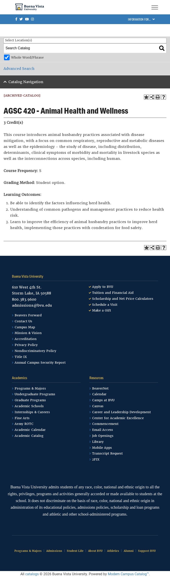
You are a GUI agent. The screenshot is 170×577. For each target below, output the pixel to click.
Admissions (54, 551)
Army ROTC (24, 424)
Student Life (75, 551)
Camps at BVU (103, 400)
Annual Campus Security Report (40, 363)
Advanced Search (19, 68)
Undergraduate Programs (35, 394)
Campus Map (25, 327)
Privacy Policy (26, 345)
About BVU (95, 551)
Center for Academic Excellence (118, 418)
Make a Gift (101, 310)
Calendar (99, 394)
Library (98, 442)
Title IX (21, 357)
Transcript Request (107, 453)
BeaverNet (100, 388)
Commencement (105, 424)
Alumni (128, 551)
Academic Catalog (29, 436)
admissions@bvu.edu (32, 305)
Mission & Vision (28, 333)
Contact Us (23, 321)
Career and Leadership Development (121, 412)
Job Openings (102, 436)
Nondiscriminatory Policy (35, 351)
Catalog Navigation (25, 82)
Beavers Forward (28, 315)
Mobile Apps (102, 448)
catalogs (32, 574)
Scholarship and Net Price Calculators (122, 299)
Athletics (113, 551)
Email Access (102, 430)
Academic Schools (29, 406)
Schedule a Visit (104, 305)
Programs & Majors (30, 388)
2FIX (95, 459)
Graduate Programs (30, 400)
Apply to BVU (102, 287)
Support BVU (147, 551)
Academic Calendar (30, 430)
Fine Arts (22, 418)
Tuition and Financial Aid (112, 293)
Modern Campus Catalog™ (128, 574)
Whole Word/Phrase (27, 57)
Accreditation (26, 339)
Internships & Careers (32, 412)
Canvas (97, 406)
